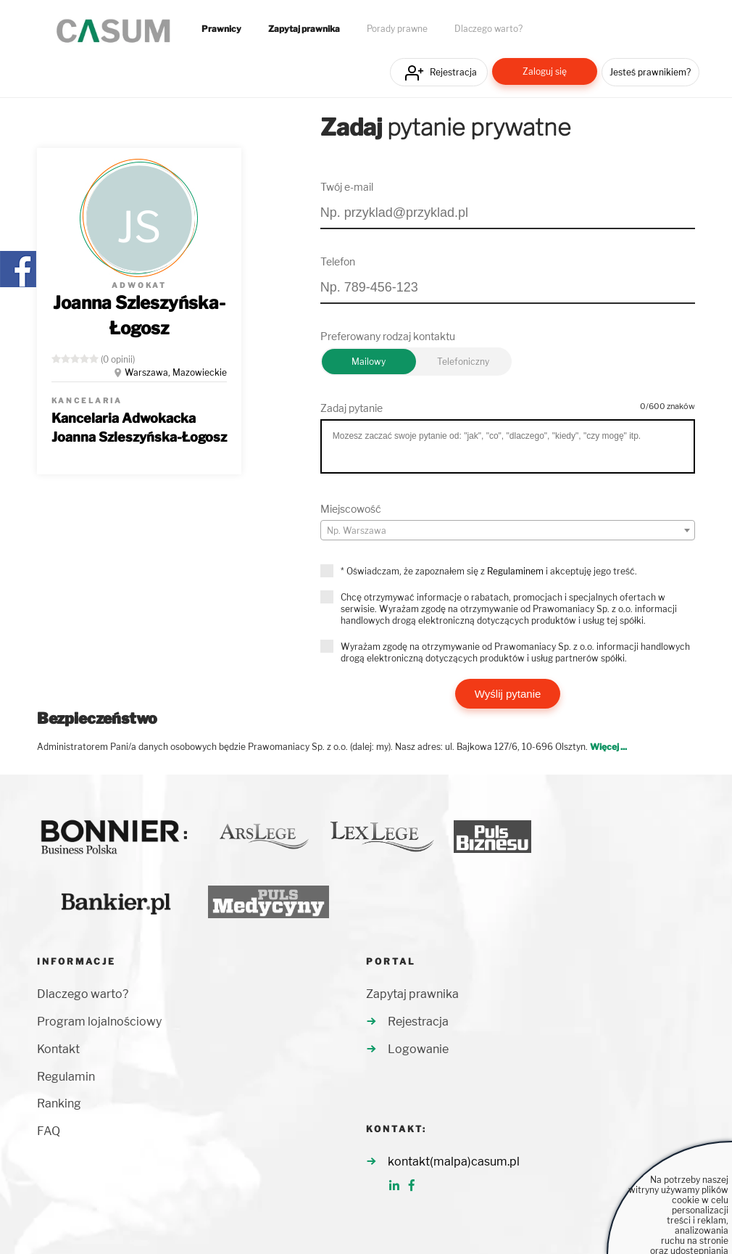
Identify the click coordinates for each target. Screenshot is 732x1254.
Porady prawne (397, 29)
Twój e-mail (346, 187)
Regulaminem (515, 571)
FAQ (48, 1131)
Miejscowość (350, 509)
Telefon (337, 261)
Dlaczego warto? (488, 29)
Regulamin (66, 1077)
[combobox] (508, 530)
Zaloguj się (545, 71)
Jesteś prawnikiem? (650, 72)
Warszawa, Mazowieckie (176, 372)
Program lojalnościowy (99, 1021)
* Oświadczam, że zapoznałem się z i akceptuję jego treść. (489, 571)
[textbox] (508, 531)
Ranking (59, 1103)
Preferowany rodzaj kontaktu (387, 336)
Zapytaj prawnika (304, 29)
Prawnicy (221, 29)
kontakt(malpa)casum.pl (454, 1161)
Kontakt (58, 1049)
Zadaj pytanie (351, 408)
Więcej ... (608, 746)
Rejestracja (453, 72)
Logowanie (418, 1049)
